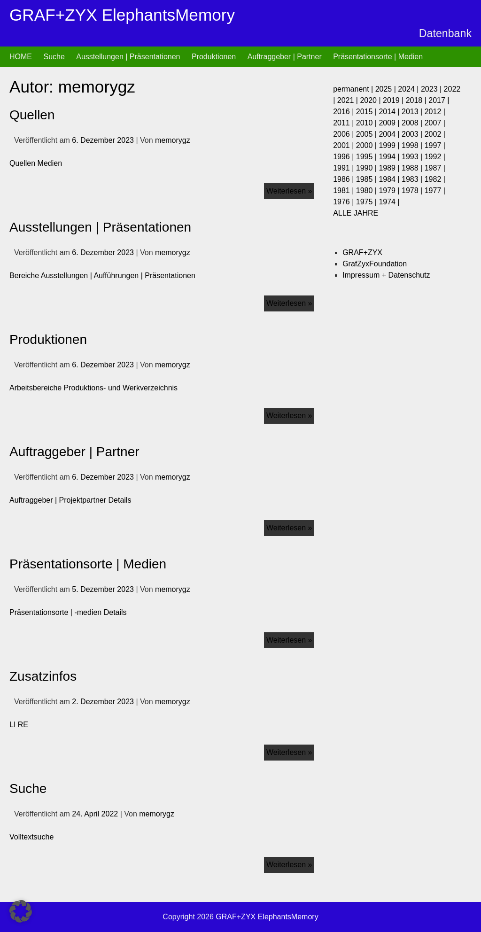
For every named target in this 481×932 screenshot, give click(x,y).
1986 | (344, 179)
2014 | (390, 112)
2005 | (367, 134)
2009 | (390, 123)
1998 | (413, 145)
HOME (20, 57)
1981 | (344, 190)
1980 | (367, 190)
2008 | (413, 123)
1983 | (413, 179)
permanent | (354, 89)
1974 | (389, 202)
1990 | (367, 168)
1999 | (390, 145)
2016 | (344, 112)
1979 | (390, 190)
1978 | (413, 190)
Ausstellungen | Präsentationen (128, 57)
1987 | (435, 168)
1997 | (435, 145)
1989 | (390, 168)
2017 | (438, 100)
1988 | (413, 168)
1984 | (390, 179)
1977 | (435, 190)
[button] (20, 911)
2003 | (413, 134)
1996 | (344, 157)
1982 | (435, 179)
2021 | (348, 100)
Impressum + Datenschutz (386, 275)
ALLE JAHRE (355, 213)
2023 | (432, 89)
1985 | (367, 179)
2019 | (394, 100)
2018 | (417, 100)
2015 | (367, 112)
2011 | (344, 123)
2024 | (409, 89)
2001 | (344, 145)
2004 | (390, 134)
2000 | (367, 145)
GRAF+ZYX (362, 252)
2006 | (344, 134)
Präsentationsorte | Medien (378, 57)
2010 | (367, 123)
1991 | (344, 168)
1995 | (367, 157)
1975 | (367, 202)
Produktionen (214, 57)
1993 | (413, 157)
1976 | (344, 202)
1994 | (390, 157)
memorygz (172, 140)
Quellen (32, 115)
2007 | (435, 123)
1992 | (435, 157)
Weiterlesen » (290, 189)
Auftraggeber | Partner (285, 57)
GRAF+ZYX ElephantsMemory (122, 15)
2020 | (371, 100)
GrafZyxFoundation (374, 264)
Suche (53, 57)
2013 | (413, 112)
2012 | (435, 112)
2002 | (435, 134)
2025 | (386, 89)
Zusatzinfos (43, 676)
